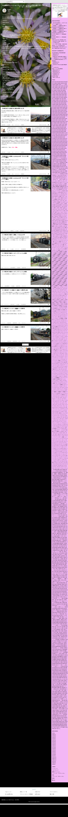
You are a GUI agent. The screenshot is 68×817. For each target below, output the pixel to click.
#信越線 (18, 267)
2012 (53, 754)
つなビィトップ (8, 791)
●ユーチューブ (55, 770)
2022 (53, 740)
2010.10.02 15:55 (42, 322)
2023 (53, 738)
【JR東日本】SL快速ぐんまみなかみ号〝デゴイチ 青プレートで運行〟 (15, 157)
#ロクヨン (24, 322)
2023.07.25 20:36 (42, 230)
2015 (53, 750)
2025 (53, 735)
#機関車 (22, 124)
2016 (53, 748)
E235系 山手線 (55, 76)
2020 (53, 742)
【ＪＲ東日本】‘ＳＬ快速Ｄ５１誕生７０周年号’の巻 (14, 290)
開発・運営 (52, 794)
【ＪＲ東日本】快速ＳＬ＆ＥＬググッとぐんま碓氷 (14, 253)
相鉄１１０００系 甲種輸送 (57, 68)
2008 (53, 759)
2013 (53, 752)
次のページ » (25, 344)
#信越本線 (9, 322)
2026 (53, 734)
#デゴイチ (17, 124)
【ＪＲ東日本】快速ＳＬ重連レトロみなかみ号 (13, 234)
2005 (53, 764)
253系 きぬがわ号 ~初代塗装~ (58, 39)
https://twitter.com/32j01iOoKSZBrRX (13, 16)
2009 (53, 758)
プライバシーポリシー (24, 794)
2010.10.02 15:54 (42, 341)
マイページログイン (54, 791)
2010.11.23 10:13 (42, 304)
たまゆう (9, 9)
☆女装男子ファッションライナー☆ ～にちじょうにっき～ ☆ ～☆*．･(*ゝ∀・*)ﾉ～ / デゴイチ (25, 6)
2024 (53, 737)
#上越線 (8, 124)
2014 (53, 751)
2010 (53, 757)
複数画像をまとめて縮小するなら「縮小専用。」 (11, 799)
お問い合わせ (37, 794)
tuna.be (34, 789)
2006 (53, 762)
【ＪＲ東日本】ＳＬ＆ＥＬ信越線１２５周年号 (13, 308)
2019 (53, 744)
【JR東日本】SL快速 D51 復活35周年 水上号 (12, 108)
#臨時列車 (3, 124)
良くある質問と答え (9, 794)
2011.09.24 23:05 (42, 249)
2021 (53, 741)
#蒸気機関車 (23, 249)
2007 (53, 761)
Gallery (37, 104)
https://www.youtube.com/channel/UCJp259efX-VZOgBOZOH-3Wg (20, 18)
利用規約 (31, 794)
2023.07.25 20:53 (42, 173)
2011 (53, 755)
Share (47, 104)
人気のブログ (37, 791)
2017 (53, 747)
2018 (53, 745)
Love (42, 104)
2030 (53, 733)
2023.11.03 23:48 (42, 124)
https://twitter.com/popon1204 (16, 17)
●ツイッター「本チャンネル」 (58, 776)
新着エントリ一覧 (23, 791)
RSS (53, 780)
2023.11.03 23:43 (42, 152)
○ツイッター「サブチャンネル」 (59, 773)
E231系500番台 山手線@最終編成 (58, 52)
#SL (12, 124)
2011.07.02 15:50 (42, 267)
